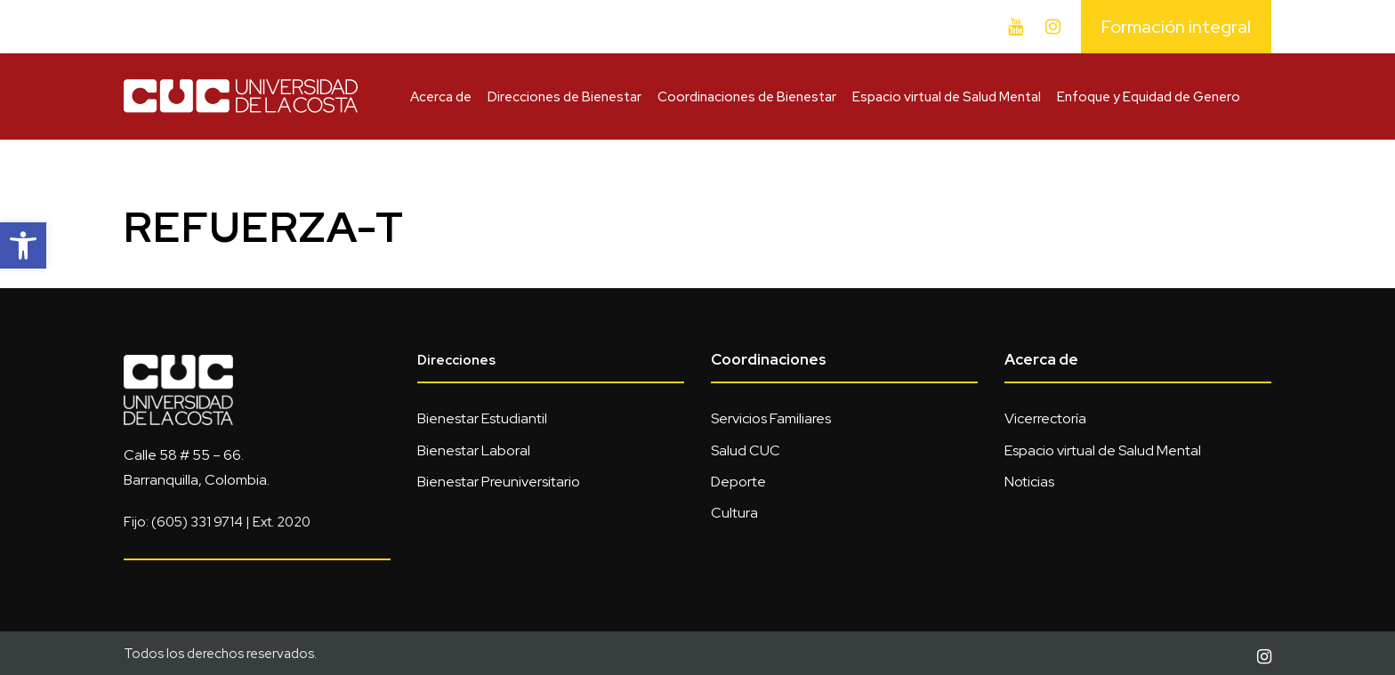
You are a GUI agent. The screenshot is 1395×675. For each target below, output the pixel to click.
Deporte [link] (738, 481)
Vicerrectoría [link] (1045, 418)
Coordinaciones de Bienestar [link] (746, 97)
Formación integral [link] (1176, 26)
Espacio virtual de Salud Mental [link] (946, 97)
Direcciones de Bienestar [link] (564, 97)
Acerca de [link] (441, 97)
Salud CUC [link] (745, 450)
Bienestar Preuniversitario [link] (498, 481)
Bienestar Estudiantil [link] (482, 418)
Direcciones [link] (456, 360)
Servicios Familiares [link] (771, 418)
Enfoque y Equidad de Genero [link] (1148, 97)
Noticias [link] (1029, 481)
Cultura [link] (734, 512)
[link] (23, 245)
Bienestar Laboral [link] (473, 450)
